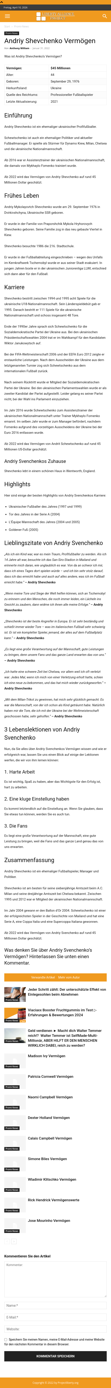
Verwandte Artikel (43, 977)
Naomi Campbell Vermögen (50, 1097)
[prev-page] (7, 1241)
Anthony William (19, 48)
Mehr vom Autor (69, 977)
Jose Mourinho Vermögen (49, 1220)
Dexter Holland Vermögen (49, 1118)
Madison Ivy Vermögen (46, 1056)
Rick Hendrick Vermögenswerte (53, 1200)
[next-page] (14, 1241)
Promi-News (21, 26)
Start (7, 26)
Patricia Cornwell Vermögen (50, 1076)
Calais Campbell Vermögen (50, 1138)
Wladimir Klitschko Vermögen (52, 1179)
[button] (7, 16)
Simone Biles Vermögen (47, 1159)
